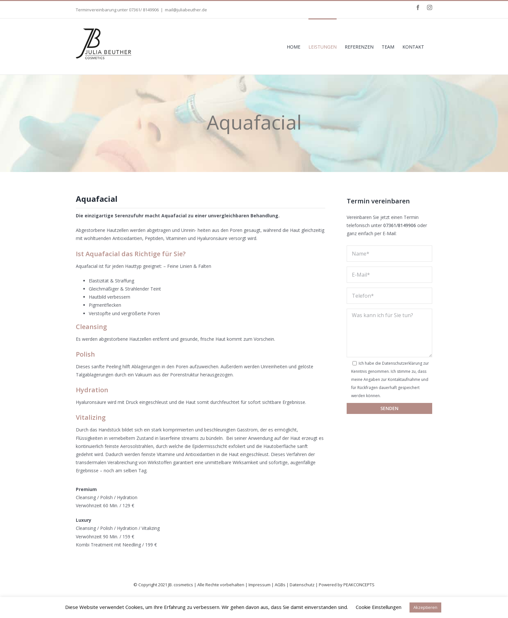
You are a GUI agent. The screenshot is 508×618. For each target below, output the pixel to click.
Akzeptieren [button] (425, 607)
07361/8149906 (399, 225)
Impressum (259, 585)
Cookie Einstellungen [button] (378, 607)
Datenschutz (302, 585)
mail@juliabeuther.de (186, 10)
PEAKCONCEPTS (359, 585)
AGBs (280, 585)
